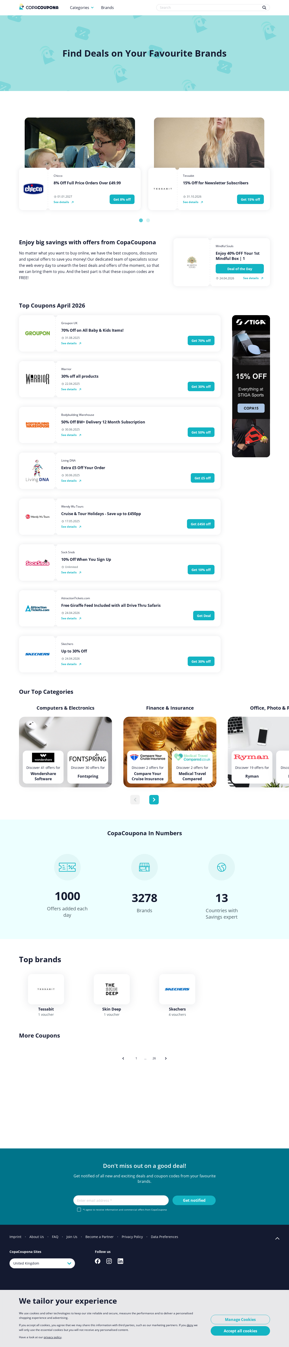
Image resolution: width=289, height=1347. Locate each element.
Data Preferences (164, 1236)
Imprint (15, 1236)
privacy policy (52, 1337)
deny (190, 1325)
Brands (107, 7)
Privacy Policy (132, 1236)
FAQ (55, 1236)
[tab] (141, 220)
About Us (36, 1236)
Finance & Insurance (170, 708)
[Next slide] (154, 799)
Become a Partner (99, 1236)
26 (154, 1058)
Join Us (71, 1236)
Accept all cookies (240, 1330)
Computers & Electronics (65, 708)
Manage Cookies (240, 1319)
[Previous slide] (135, 799)
